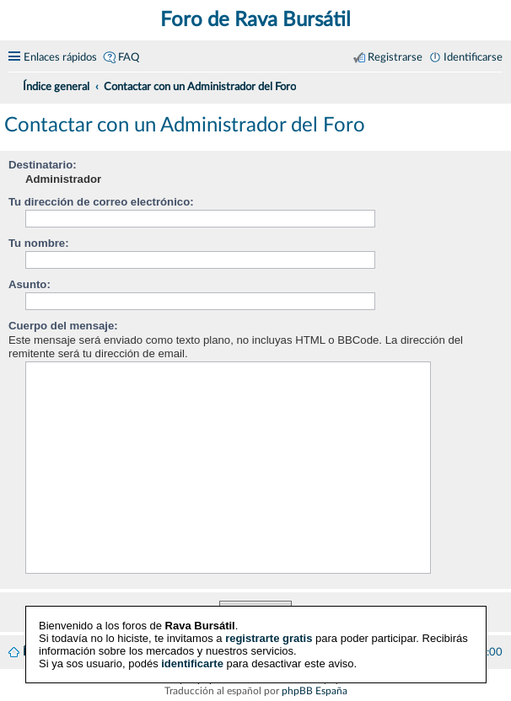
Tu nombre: (38, 243)
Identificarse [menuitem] (473, 57)
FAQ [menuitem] (128, 57)
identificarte (192, 663)
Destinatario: (42, 164)
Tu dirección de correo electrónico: (101, 201)
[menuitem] (496, 84)
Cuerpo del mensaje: (63, 325)
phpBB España (314, 691)
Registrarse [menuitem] (395, 57)
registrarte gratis (268, 638)
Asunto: (29, 284)
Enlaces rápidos (60, 57)
